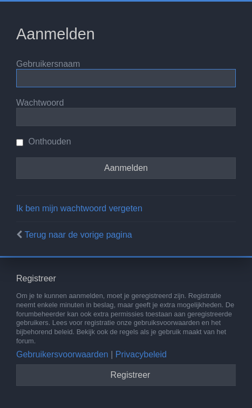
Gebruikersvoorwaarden (62, 354)
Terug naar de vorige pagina (78, 234)
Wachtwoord (40, 102)
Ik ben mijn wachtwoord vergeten (79, 208)
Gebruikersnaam (48, 63)
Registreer (131, 374)
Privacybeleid (141, 354)
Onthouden (43, 141)
